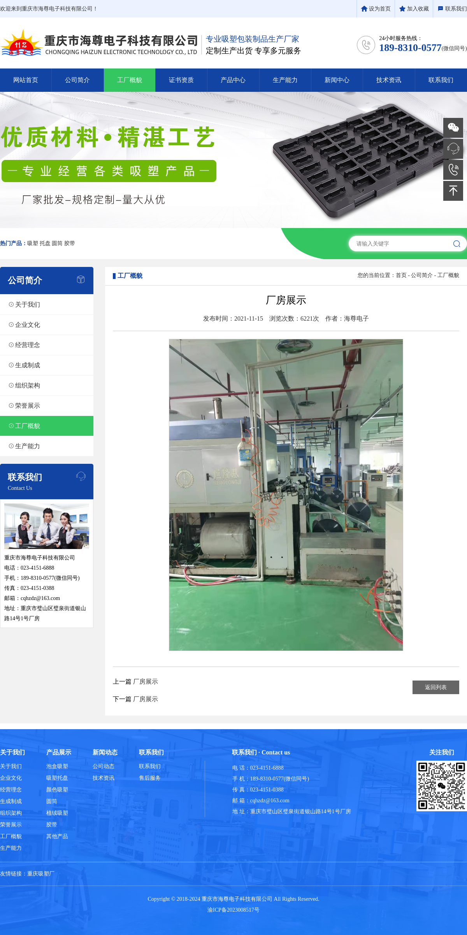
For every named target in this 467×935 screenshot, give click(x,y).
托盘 (45, 243)
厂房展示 (145, 681)
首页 (401, 275)
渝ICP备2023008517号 (233, 910)
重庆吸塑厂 (40, 874)
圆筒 (57, 243)
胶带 (69, 243)
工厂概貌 (448, 275)
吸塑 (32, 243)
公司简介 (422, 275)
